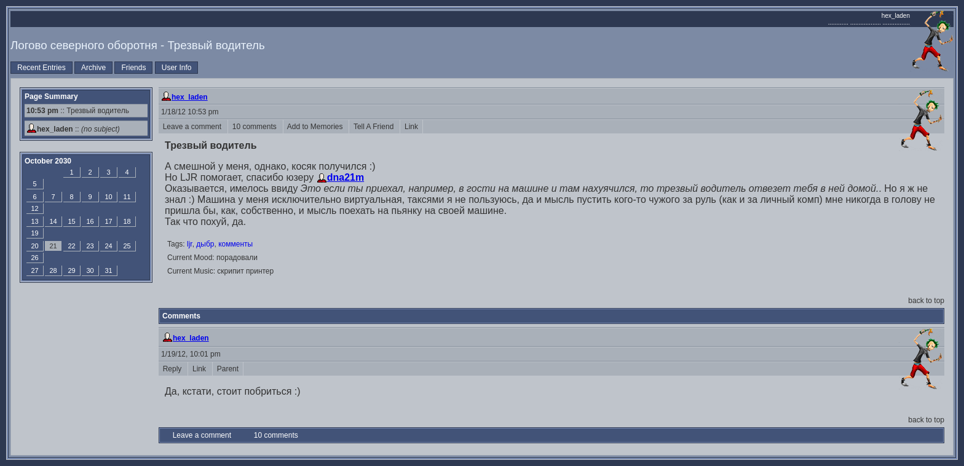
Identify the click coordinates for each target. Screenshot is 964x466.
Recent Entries (41, 67)
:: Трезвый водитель (77, 110)
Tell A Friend (374, 126)
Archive (93, 67)
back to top (926, 300)
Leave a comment (193, 126)
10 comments (255, 126)
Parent (228, 369)
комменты (235, 244)
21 (53, 246)
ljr (189, 244)
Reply (173, 369)
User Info (177, 67)
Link (411, 126)
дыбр (205, 244)
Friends (133, 67)
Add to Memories (316, 126)
